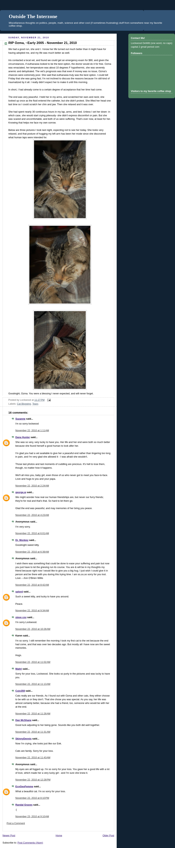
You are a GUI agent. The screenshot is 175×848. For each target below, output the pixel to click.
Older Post (108, 835)
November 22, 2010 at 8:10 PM (32, 798)
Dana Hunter (22, 437)
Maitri (18, 669)
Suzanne (20, 418)
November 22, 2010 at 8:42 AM (32, 585)
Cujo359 (20, 691)
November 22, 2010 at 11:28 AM (32, 713)
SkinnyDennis (23, 738)
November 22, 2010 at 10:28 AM (32, 629)
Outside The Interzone (33, 16)
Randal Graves (23, 804)
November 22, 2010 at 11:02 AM (32, 662)
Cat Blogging (24, 404)
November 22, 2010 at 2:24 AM (32, 485)
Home (59, 835)
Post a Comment (16, 823)
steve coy (20, 617)
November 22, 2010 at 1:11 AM (32, 430)
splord (19, 591)
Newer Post (9, 835)
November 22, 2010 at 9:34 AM (32, 610)
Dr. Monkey (21, 540)
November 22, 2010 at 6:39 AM (32, 551)
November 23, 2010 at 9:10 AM (32, 816)
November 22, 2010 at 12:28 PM (33, 779)
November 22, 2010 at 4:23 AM (32, 515)
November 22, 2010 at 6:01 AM (32, 533)
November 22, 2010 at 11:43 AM (32, 757)
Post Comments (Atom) (30, 842)
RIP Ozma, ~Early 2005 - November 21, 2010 (42, 43)
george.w (20, 492)
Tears (35, 404)
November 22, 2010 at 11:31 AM (32, 732)
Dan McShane (23, 720)
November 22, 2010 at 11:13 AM (32, 684)
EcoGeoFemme (24, 786)
